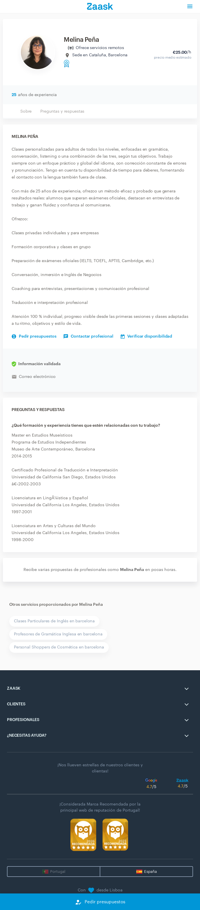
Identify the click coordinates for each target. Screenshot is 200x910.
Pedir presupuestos (34, 336)
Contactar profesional (88, 336)
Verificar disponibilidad (146, 336)
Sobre (26, 111)
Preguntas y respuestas (62, 111)
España (150, 871)
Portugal (57, 871)
